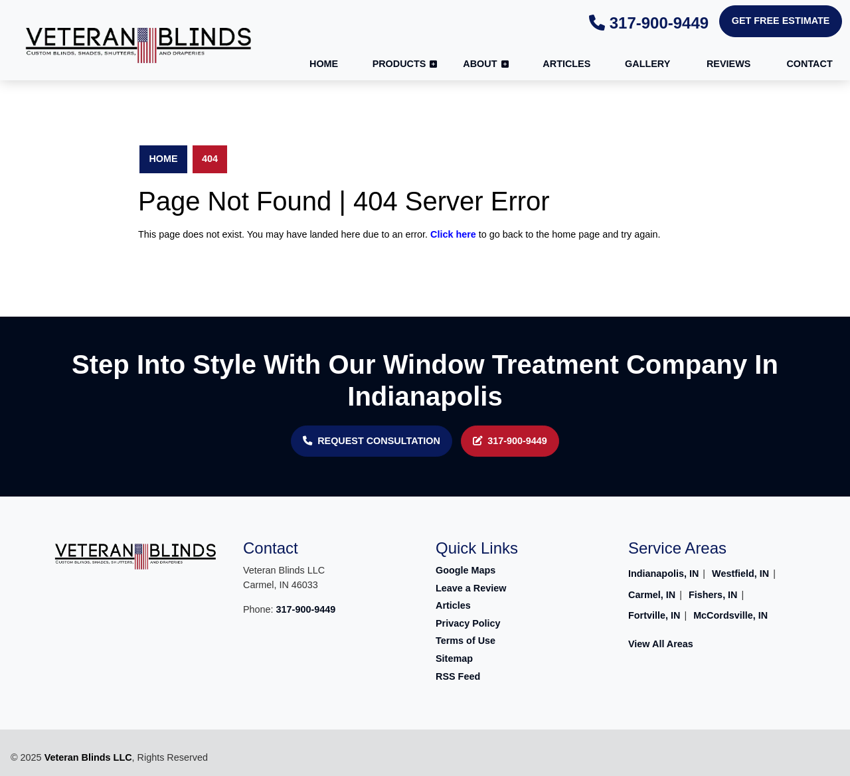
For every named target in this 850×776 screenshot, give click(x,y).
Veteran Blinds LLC (88, 757)
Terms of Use (465, 640)
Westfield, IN (740, 573)
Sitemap (454, 658)
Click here (453, 234)
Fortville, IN (654, 615)
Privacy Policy (468, 623)
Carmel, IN (651, 594)
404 (210, 158)
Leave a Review (471, 588)
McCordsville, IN (730, 615)
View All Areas (660, 644)
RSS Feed (458, 676)
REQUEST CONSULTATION (371, 440)
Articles (453, 605)
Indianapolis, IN (663, 573)
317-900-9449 (649, 23)
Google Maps (465, 570)
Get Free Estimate (781, 20)
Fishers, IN (713, 594)
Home (163, 158)
